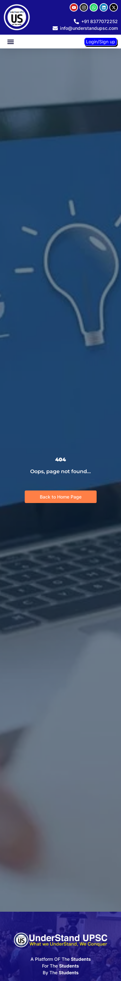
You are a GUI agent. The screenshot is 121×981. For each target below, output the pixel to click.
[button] (10, 41)
